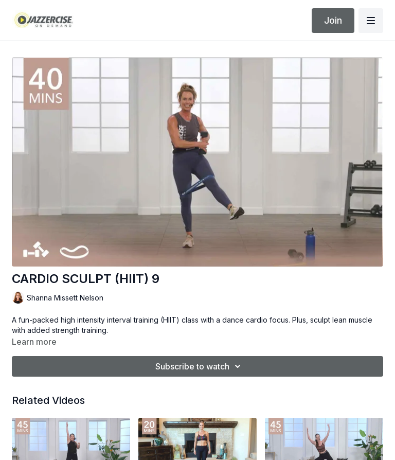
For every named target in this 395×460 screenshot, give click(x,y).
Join (333, 20)
